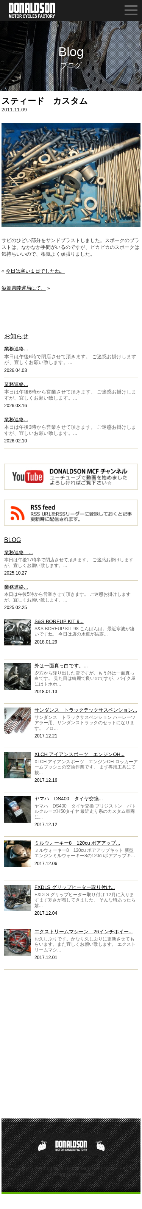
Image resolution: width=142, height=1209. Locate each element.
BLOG (12, 540)
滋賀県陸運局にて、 (24, 288)
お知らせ (16, 336)
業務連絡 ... (18, 552)
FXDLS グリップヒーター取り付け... (74, 887)
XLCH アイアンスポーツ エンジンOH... (79, 754)
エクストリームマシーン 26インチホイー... (83, 931)
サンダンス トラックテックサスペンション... (85, 710)
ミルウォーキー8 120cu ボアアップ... (77, 843)
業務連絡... (16, 348)
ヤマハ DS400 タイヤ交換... (68, 798)
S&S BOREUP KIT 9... (59, 621)
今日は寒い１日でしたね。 (35, 271)
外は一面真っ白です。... (61, 666)
